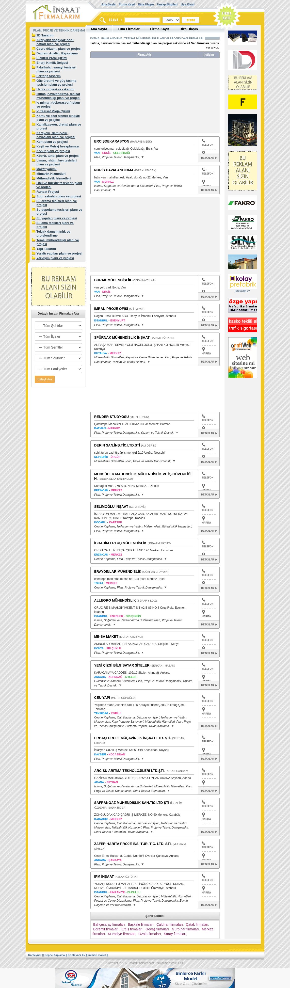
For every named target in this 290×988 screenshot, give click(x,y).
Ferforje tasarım (48, 76)
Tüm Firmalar (129, 29)
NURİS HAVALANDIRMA (113, 170)
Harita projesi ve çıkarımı (55, 89)
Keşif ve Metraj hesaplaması (57, 146)
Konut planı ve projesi (53, 151)
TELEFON (207, 142)
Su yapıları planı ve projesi (56, 218)
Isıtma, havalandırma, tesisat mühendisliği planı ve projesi (58, 96)
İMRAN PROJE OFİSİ (111, 309)
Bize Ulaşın (146, 4)
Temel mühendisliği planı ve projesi (57, 242)
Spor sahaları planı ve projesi (58, 196)
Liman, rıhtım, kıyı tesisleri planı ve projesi (56, 162)
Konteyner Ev (76, 955)
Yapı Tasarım (46, 249)
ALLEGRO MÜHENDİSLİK (115, 600)
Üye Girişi (187, 4)
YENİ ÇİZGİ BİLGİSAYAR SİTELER (122, 665)
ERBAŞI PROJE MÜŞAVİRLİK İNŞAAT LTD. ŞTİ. (132, 738)
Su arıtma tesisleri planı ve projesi (56, 203)
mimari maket (97, 955)
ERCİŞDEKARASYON (111, 141)
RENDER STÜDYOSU (111, 417)
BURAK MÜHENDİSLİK (113, 280)
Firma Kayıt (127, 4)
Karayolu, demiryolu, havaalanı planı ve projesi (55, 135)
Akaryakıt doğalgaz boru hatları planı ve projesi (55, 42)
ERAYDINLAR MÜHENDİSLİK (118, 572)
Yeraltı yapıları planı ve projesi (59, 253)
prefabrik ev (243, 290)
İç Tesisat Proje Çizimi (53, 111)
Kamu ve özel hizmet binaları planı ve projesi (58, 118)
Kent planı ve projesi (52, 141)
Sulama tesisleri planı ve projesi (55, 225)
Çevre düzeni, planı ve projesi (58, 48)
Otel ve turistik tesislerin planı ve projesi (59, 185)
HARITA (206, 353)
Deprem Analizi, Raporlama (57, 53)
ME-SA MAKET (106, 636)
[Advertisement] (136, 97)
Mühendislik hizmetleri (53, 178)
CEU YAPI (102, 698)
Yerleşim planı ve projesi (55, 258)
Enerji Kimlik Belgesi (52, 62)
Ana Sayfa (108, 4)
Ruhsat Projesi (47, 191)
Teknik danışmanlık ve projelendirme (53, 233)
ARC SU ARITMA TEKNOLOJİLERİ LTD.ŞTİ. (129, 771)
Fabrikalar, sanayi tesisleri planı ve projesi (56, 69)
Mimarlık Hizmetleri (51, 173)
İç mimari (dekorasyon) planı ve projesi (58, 104)
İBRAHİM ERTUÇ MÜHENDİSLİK (120, 543)
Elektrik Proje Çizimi (51, 58)
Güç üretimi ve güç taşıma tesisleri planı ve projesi (56, 82)
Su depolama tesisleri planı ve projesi (59, 211)
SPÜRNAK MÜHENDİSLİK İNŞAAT (122, 337)
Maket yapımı (46, 169)
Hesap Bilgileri (167, 4)
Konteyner (34, 955)
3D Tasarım (44, 35)
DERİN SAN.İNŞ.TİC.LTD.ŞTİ (117, 445)
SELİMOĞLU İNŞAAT (111, 507)
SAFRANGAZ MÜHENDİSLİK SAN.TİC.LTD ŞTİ (131, 803)
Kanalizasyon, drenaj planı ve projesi (58, 126)
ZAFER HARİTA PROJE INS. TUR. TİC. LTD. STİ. (133, 844)
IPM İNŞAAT (104, 876)
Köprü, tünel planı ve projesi (58, 156)
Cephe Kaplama (55, 955)
